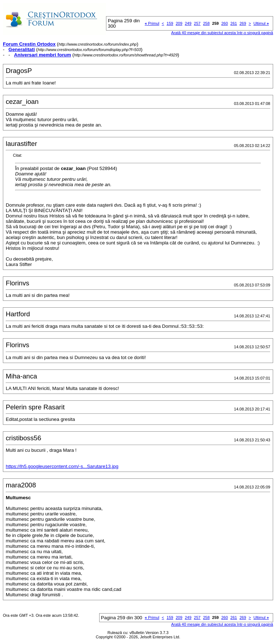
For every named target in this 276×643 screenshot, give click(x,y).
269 (242, 23)
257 (197, 23)
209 (179, 23)
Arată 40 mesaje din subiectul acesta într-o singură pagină (222, 33)
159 (170, 23)
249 (188, 23)
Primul (152, 23)
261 (233, 23)
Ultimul (261, 23)
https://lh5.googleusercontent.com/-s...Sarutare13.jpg (62, 466)
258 (206, 23)
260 (224, 23)
